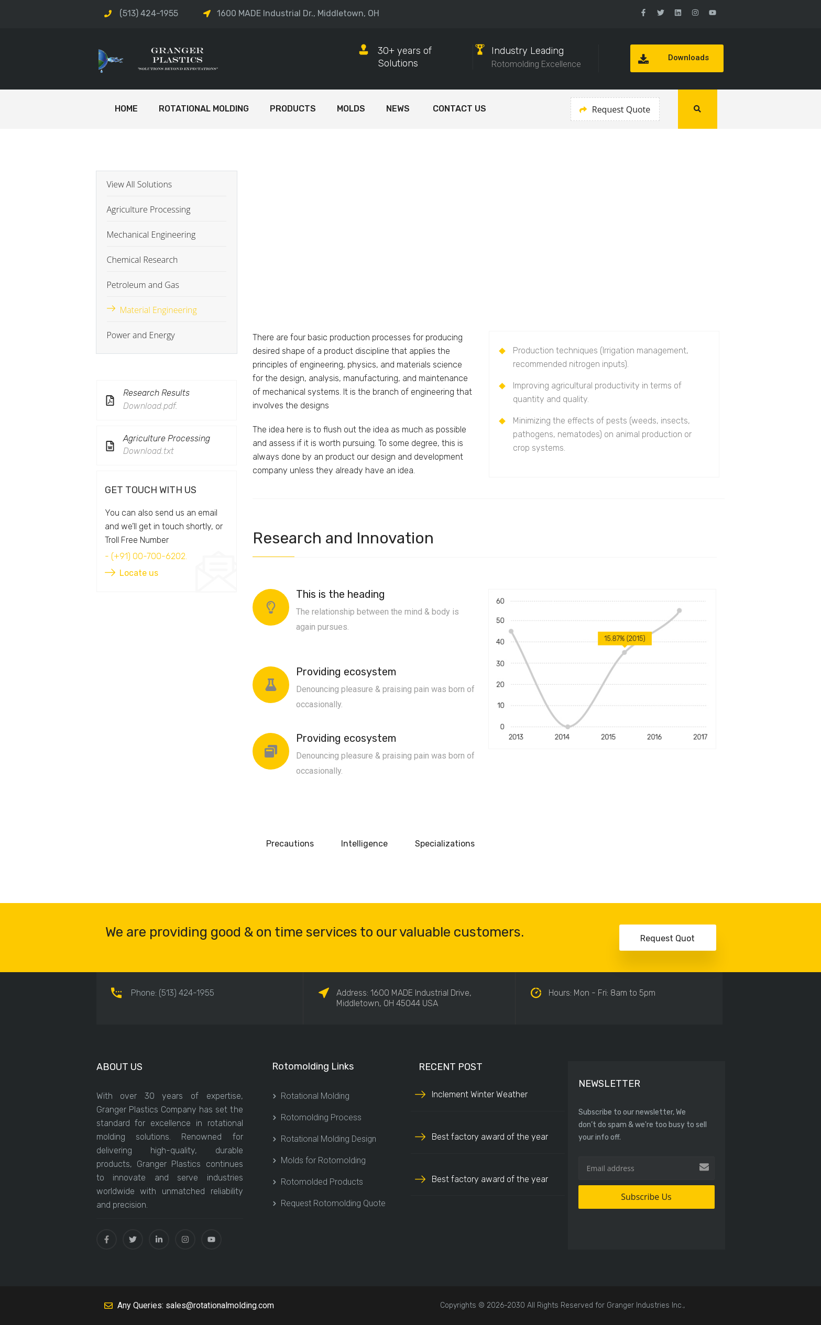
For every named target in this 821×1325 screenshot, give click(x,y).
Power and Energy (141, 335)
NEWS (399, 109)
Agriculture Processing (149, 209)
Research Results (156, 393)
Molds (351, 109)
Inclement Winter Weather (480, 1094)
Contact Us (459, 109)
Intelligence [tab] (364, 844)
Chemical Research (142, 259)
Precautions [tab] (290, 844)
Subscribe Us (646, 1196)
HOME (126, 109)
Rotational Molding (204, 109)
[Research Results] (110, 400)
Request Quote (615, 109)
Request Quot (667, 938)
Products (293, 109)
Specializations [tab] (445, 844)
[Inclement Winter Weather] (420, 1093)
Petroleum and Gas (143, 285)
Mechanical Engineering (151, 234)
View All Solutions (139, 184)
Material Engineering (158, 310)
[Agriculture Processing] (110, 446)
